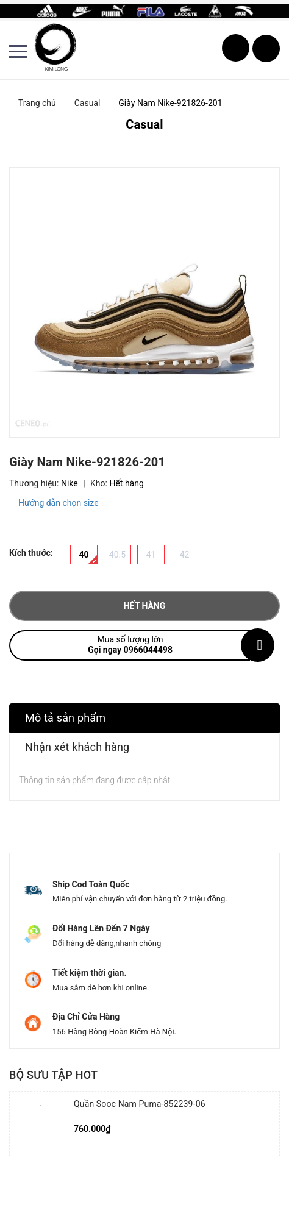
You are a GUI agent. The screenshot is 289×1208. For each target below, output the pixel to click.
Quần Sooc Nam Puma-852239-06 (139, 1104)
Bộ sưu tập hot (53, 1074)
